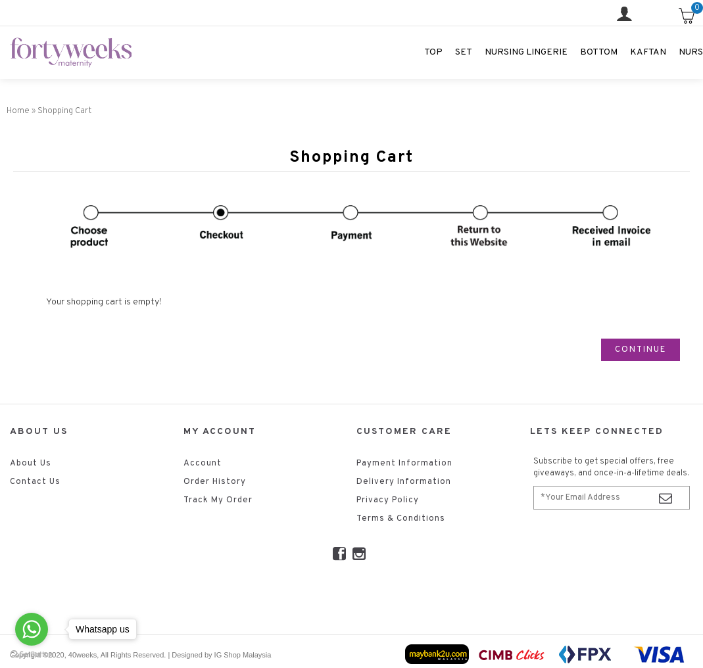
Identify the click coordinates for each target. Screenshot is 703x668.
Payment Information (404, 463)
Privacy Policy (387, 500)
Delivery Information (403, 482)
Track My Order (218, 500)
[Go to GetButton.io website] (32, 654)
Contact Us (35, 482)
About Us (30, 463)
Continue (640, 350)
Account (202, 463)
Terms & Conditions (400, 518)
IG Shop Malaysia (243, 655)
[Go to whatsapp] (31, 629)
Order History (214, 482)
